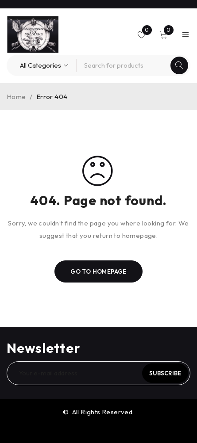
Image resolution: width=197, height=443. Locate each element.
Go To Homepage (98, 271)
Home (16, 96)
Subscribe (165, 373)
